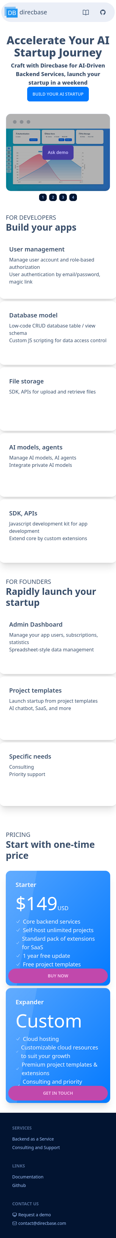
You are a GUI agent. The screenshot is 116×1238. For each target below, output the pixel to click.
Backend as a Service (33, 1139)
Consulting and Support (36, 1147)
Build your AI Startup (57, 94)
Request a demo (31, 1215)
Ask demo (58, 152)
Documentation (27, 1177)
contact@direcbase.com (39, 1223)
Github (19, 1185)
